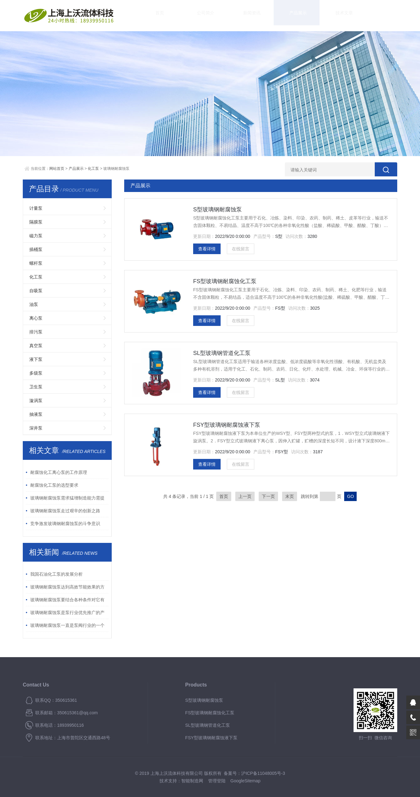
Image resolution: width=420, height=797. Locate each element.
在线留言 (240, 248)
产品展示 (266, 15)
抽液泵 (35, 414)
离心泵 (35, 318)
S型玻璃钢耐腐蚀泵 (217, 209)
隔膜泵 (35, 221)
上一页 (245, 496)
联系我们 (378, 15)
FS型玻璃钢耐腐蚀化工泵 (224, 281)
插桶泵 (35, 249)
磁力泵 (35, 235)
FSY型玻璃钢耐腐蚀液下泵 (226, 425)
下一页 (268, 496)
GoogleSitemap (245, 780)
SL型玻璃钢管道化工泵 (222, 353)
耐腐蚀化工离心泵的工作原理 (58, 472)
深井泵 (35, 428)
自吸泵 (35, 290)
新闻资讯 (229, 15)
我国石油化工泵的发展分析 (56, 574)
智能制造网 (192, 780)
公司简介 (191, 15)
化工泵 (93, 168)
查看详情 (207, 248)
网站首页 (56, 168)
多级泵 (35, 373)
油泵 (33, 304)
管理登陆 (217, 780)
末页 (289, 496)
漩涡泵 (35, 400)
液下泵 (35, 359)
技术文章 (304, 15)
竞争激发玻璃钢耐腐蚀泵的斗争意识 (65, 523)
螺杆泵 (35, 263)
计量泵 (35, 208)
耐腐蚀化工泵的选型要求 (54, 485)
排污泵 (35, 331)
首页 (154, 15)
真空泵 (35, 345)
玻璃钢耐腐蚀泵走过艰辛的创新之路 (65, 510)
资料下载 (341, 15)
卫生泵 (35, 386)
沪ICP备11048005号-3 (263, 773)
